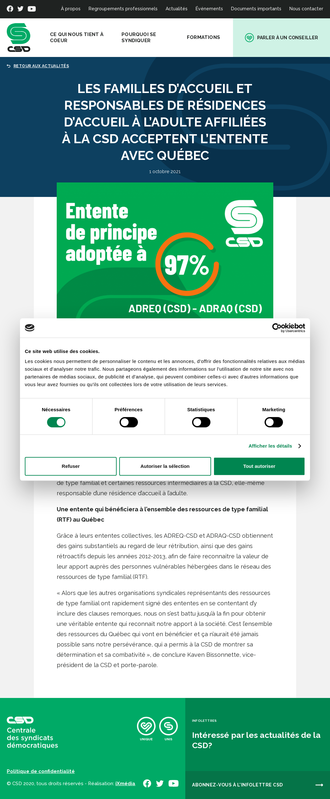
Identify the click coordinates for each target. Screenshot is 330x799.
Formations (203, 37)
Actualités (177, 8)
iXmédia (125, 783)
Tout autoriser (259, 466)
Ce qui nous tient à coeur (77, 38)
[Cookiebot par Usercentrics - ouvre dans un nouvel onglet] (277, 328)
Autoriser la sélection (165, 466)
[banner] (18, 37)
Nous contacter (306, 8)
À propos (71, 8)
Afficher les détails (270, 446)
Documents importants (256, 8)
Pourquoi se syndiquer (138, 38)
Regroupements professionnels (123, 8)
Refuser (71, 466)
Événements (209, 8)
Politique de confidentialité (41, 771)
